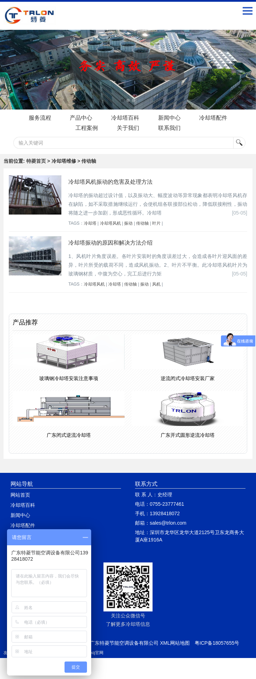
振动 (128, 223)
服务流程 (39, 118)
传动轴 (142, 223)
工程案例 (86, 128)
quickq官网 (93, 652)
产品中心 (81, 118)
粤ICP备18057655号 (217, 643)
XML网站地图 (175, 643)
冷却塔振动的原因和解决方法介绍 (110, 243)
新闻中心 (169, 118)
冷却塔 (90, 223)
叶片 (156, 223)
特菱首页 (36, 161)
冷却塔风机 (110, 223)
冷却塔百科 (125, 118)
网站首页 (20, 495)
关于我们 (128, 128)
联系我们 (169, 128)
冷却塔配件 (214, 118)
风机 (156, 284)
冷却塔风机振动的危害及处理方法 (110, 182)
